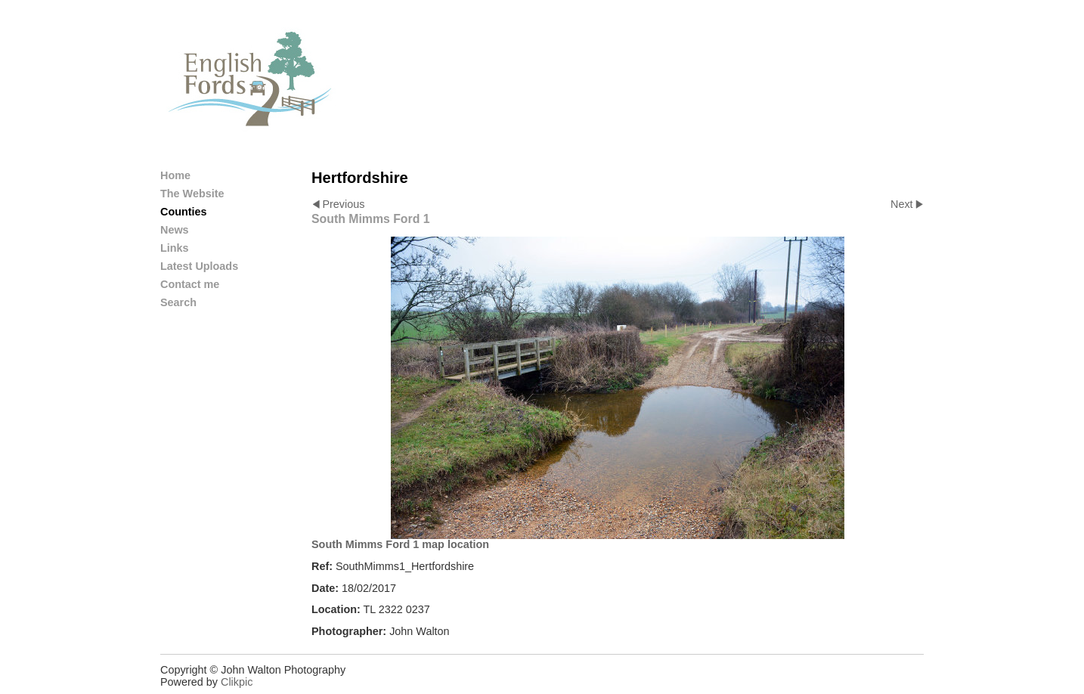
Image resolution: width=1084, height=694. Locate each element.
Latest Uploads (199, 266)
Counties (183, 212)
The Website (192, 193)
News (174, 230)
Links (174, 248)
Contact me (189, 284)
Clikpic (236, 682)
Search (178, 302)
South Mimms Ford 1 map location (400, 544)
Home (175, 175)
